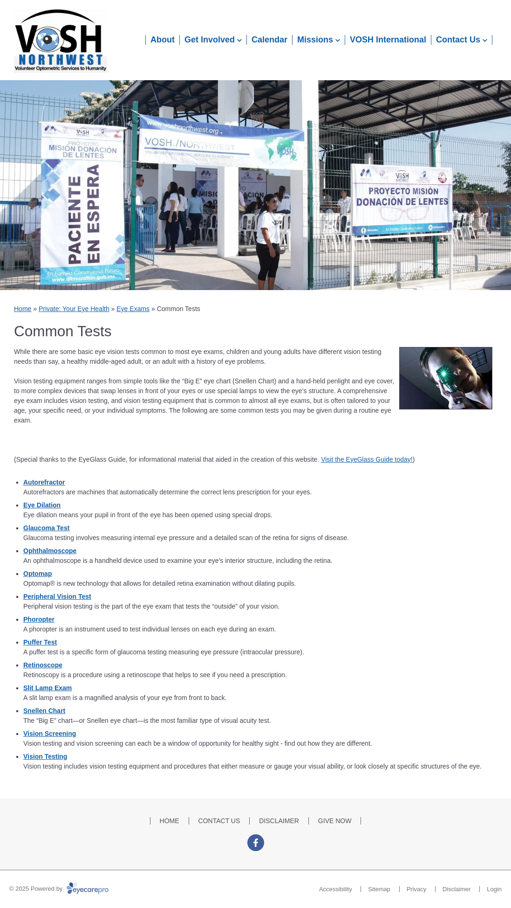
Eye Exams (133, 308)
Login (494, 889)
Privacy (417, 889)
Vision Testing (45, 756)
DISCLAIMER (279, 821)
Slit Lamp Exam (47, 688)
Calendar (269, 39)
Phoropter (39, 619)
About (162, 39)
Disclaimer (457, 889)
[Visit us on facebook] (255, 842)
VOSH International (388, 39)
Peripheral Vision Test (57, 596)
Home (22, 308)
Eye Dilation (42, 505)
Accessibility (335, 889)
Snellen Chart (44, 710)
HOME (169, 821)
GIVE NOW (335, 821)
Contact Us (458, 39)
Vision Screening (49, 733)
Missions (315, 39)
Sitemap (379, 889)
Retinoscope (42, 665)
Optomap (37, 573)
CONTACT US (219, 821)
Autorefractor (44, 482)
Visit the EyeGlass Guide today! (367, 459)
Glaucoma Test (46, 528)
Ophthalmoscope (49, 551)
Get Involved (209, 39)
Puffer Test (40, 642)
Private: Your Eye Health (74, 308)
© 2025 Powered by (59, 888)
